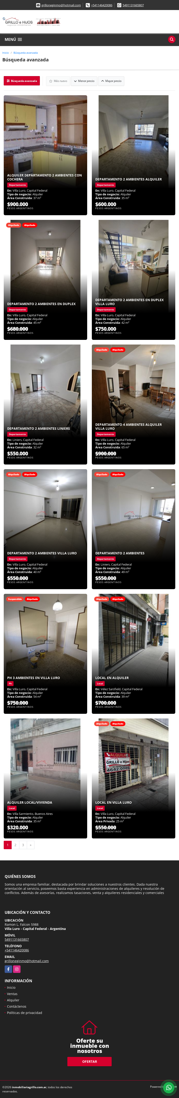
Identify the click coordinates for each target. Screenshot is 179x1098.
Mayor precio (111, 81)
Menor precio (84, 81)
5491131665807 (133, 5)
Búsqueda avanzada (26, 52)
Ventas (12, 993)
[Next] (30, 845)
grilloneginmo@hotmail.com (61, 5)
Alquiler (13, 1000)
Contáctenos (16, 1006)
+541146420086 (101, 5)
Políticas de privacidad (24, 1012)
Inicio (5, 52)
